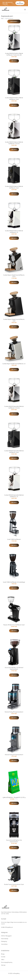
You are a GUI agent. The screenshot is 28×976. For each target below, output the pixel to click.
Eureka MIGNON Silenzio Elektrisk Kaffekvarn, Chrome (14, 142)
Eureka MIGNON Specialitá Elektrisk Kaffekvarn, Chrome (14, 407)
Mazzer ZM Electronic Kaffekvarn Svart (14, 625)
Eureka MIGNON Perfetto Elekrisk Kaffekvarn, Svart (14, 98)
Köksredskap (4, 938)
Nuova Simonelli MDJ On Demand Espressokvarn (14, 668)
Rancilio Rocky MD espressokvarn (14, 712)
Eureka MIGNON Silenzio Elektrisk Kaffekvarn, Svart (14, 187)
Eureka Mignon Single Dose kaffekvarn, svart (14, 320)
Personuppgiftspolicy (6, 962)
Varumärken (4, 944)
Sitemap (3, 965)
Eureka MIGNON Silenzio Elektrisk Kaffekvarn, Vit (14, 231)
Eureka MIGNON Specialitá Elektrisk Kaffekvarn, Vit (14, 495)
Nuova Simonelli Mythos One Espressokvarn (14, 840)
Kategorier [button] (13, 21)
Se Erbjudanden (20, 3)
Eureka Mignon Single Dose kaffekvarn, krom (14, 275)
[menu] (25, 9)
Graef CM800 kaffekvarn (14, 539)
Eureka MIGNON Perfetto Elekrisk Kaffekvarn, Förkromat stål (14, 54)
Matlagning (4, 941)
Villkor (2, 959)
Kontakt (3, 956)
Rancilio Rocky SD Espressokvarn (14, 754)
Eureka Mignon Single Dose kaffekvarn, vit (14, 363)
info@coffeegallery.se (7, 927)
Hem (2, 18)
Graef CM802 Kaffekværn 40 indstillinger (14, 582)
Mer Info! (14, 61)
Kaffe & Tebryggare (6, 936)
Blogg (2, 954)
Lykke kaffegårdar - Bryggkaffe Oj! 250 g (14, 797)
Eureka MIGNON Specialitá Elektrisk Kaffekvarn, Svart (14, 451)
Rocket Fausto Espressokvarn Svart (14, 884)
